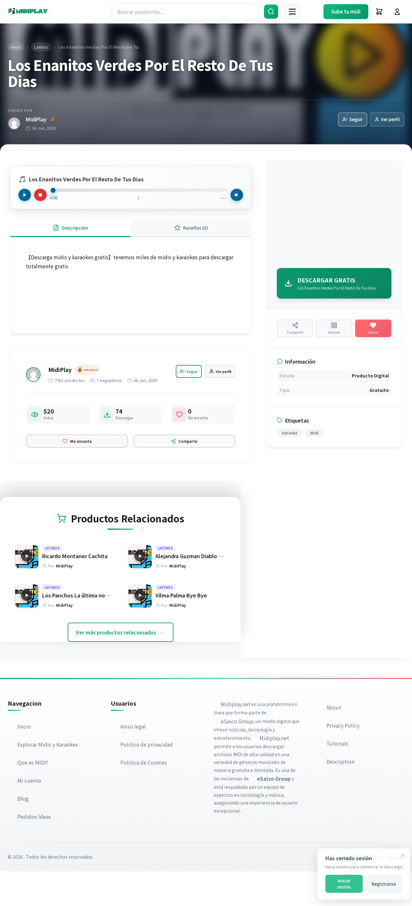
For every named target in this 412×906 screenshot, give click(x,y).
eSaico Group (237, 756)
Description (341, 796)
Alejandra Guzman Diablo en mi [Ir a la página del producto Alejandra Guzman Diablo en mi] (193, 589)
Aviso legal (133, 761)
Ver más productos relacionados (120, 667)
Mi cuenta (30, 815)
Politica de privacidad (147, 779)
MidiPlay (40, 119)
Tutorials (338, 778)
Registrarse (379, 884)
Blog (23, 833)
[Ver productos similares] (334, 333)
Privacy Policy (343, 760)
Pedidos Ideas (35, 851)
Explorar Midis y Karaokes (48, 779)
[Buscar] (271, 12)
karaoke (289, 441)
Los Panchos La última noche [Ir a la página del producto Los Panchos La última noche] (78, 630)
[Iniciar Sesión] (397, 12)
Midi (314, 441)
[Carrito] (379, 12)
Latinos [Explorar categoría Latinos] (52, 581)
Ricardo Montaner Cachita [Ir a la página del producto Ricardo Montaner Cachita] (75, 589)
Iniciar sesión (339, 884)
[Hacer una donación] (373, 333)
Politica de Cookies (144, 797)
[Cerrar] (398, 855)
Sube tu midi (345, 11)
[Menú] (292, 11)
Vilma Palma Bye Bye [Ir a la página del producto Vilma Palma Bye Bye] (181, 630)
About (334, 742)
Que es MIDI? (33, 797)
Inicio (25, 761)
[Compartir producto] (295, 333)
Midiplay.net (236, 739)
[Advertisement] (334, 216)
